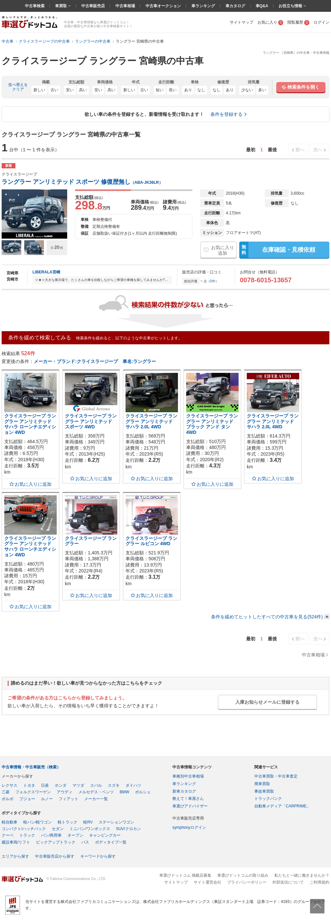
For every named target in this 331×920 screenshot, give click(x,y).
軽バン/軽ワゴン (37, 822)
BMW (124, 792)
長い (173, 90)
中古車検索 (35, 6)
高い (83, 90)
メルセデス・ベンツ (96, 792)
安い (70, 90)
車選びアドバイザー (190, 806)
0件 (212, 281)
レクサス (9, 785)
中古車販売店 (93, 6)
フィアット (68, 799)
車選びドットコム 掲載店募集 (185, 875)
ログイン (321, 22)
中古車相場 (125, 6)
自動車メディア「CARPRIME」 (282, 806)
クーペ (7, 835)
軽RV (87, 822)
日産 (45, 785)
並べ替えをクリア (18, 87)
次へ (317, 149)
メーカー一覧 (96, 799)
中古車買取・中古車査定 (276, 776)
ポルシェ (143, 792)
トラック (27, 835)
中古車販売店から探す (54, 856)
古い (54, 90)
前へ (299, 149)
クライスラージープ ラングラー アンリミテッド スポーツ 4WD (91, 421)
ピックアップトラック (55, 842)
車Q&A (262, 6)
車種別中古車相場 (188, 776)
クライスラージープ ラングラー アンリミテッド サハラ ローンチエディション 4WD (30, 424)
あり (188, 90)
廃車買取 (262, 783)
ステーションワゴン (116, 822)
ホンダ (61, 785)
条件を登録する (226, 114)
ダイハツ (133, 785)
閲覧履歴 (298, 22)
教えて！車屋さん (188, 798)
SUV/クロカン (128, 828)
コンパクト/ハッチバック (24, 828)
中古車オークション (163, 6)
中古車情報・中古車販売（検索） (31, 767)
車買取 (61, 6)
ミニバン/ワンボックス (89, 828)
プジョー (27, 799)
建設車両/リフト (16, 842)
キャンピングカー (105, 835)
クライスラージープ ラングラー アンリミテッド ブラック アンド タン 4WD (212, 424)
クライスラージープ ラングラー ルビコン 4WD (151, 541)
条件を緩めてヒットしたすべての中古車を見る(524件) (267, 616)
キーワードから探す (98, 856)
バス (85, 842)
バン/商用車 (51, 835)
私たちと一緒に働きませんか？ (301, 875)
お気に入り (270, 22)
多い (262, 90)
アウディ (64, 792)
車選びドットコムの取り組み (242, 875)
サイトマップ (241, 22)
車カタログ (235, 6)
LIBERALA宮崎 (46, 272)
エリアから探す (15, 856)
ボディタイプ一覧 (111, 842)
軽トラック (67, 822)
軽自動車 (9, 822)
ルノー (47, 799)
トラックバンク (268, 798)
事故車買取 (264, 791)
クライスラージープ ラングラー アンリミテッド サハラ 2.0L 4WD (151, 421)
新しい (39, 90)
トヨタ (29, 785)
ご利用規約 (319, 882)
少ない (247, 90)
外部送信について (288, 882)
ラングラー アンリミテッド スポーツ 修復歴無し (82, 182)
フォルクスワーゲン (33, 792)
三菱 (6, 792)
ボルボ (7, 799)
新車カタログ (184, 791)
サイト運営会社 (207, 882)
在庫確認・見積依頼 (277, 250)
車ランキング (203, 6)
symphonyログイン (189, 827)
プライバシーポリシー (246, 882)
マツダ (78, 785)
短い (160, 90)
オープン (75, 835)
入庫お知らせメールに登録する (267, 702)
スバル (96, 785)
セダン (58, 828)
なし (201, 90)
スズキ (114, 785)
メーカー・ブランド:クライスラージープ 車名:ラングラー (95, 361)
